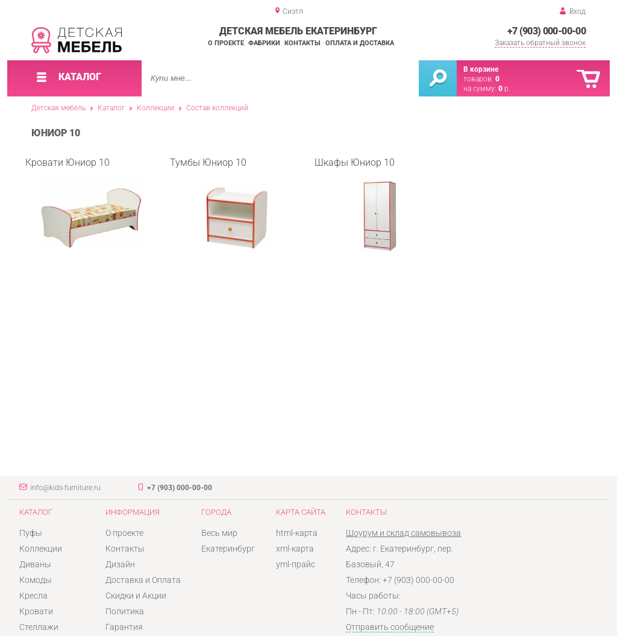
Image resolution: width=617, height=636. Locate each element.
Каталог (111, 108)
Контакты (302, 43)
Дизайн (120, 564)
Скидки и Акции (135, 595)
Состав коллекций (217, 108)
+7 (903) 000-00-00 (546, 31)
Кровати (36, 611)
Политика (124, 611)
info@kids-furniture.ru (65, 487)
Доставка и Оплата (143, 580)
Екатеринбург (228, 548)
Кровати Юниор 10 (85, 205)
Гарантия (124, 627)
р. (504, 88)
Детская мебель (58, 108)
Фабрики (264, 43)
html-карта (297, 533)
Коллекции (155, 108)
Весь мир (219, 533)
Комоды (35, 580)
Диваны (35, 564)
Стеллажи (38, 627)
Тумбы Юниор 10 (221, 205)
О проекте (226, 43)
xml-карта (295, 548)
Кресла (33, 595)
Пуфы (30, 533)
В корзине (480, 69)
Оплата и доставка (359, 43)
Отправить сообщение (390, 627)
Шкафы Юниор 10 (359, 205)
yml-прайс (295, 564)
